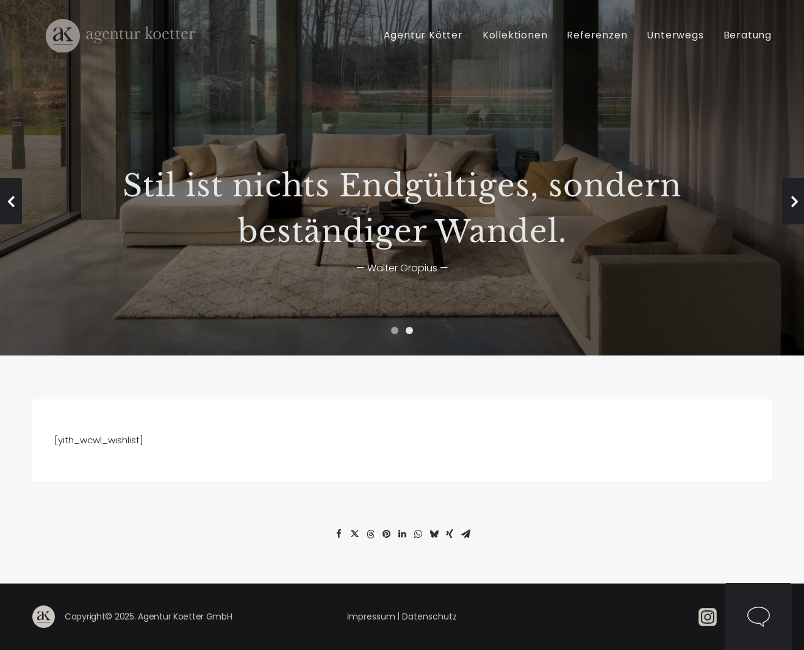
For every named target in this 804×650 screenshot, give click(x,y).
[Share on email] (465, 534)
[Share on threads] (370, 534)
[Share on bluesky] (433, 534)
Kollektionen (515, 42)
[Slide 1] (394, 330)
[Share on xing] (449, 534)
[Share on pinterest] (386, 534)
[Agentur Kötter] (119, 42)
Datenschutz (429, 616)
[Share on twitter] (354, 534)
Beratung (747, 42)
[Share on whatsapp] (418, 534)
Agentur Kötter (423, 42)
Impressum (371, 616)
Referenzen (597, 42)
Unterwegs (675, 42)
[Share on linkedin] (402, 534)
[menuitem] (428, 42)
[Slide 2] (409, 330)
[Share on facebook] (338, 534)
